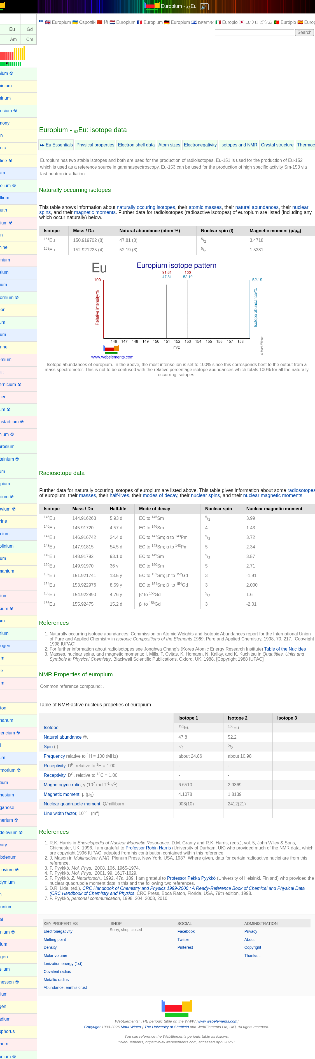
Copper (11, 396)
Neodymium (16, 882)
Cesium (11, 334)
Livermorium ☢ (19, 770)
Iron (8, 695)
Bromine (12, 247)
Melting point (68, 949)
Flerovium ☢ (16, 509)
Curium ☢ (14, 409)
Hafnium (12, 595)
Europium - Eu (185, 6)
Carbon (11, 309)
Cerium (11, 322)
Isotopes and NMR (252, 145)
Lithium (11, 757)
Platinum (12, 1043)
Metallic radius (69, 989)
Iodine (10, 670)
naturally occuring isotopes (159, 207)
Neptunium (14, 906)
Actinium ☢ (15, 73)
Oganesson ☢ (18, 982)
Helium (11, 620)
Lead (9, 745)
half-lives (162, 495)
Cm (42, 39)
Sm (10, 29)
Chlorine (12, 346)
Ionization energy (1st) (76, 973)
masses (130, 495)
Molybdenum (17, 857)
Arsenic (11, 147)
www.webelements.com (224, 1031)
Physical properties (108, 145)
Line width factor (73, 823)
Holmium (13, 633)
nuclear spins (66, 212)
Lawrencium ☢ (18, 732)
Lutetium (12, 782)
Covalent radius (70, 981)
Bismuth (12, 210)
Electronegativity (213, 145)
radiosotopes (66, 495)
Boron (10, 235)
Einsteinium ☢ (18, 459)
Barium (11, 172)
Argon (10, 135)
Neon (9, 894)
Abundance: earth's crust (78, 997)
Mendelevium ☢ (20, 832)
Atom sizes (182, 145)
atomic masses (218, 207)
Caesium (13, 272)
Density (63, 957)
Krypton (11, 708)
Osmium (12, 994)
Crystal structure (290, 145)
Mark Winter (137, 1037)
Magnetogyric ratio (75, 794)
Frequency (67, 766)
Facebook (192, 941)
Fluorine (12, 521)
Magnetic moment (74, 804)
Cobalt (10, 371)
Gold (8, 583)
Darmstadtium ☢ (20, 421)
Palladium (14, 1019)
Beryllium (13, 197)
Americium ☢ (17, 110)
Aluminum (14, 98)
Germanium (15, 571)
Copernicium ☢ (19, 384)
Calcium (12, 284)
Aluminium (14, 85)
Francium (13, 533)
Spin (61, 756)
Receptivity (67, 775)
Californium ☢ (18, 297)
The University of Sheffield (173, 1037)
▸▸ (54, 20)
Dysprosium (15, 446)
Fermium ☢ (15, 496)
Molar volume (68, 965)
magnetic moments (125, 212)
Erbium (11, 471)
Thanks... (256, 965)
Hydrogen (13, 645)
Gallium (11, 558)
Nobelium (13, 969)
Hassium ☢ (15, 608)
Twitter (189, 949)
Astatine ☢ (14, 160)
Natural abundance (76, 747)
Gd (43, 29)
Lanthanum (15, 720)
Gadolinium (15, 546)
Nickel (10, 919)
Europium (13, 483)
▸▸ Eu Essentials (69, 145)
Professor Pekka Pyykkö (204, 888)
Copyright (256, 957)
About (253, 949)
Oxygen (11, 1006)
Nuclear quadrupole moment (85, 813)
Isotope (64, 737)
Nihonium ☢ (16, 932)
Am (26, 39)
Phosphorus (16, 1031)
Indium (10, 658)
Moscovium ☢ (18, 869)
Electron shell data (149, 145)
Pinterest (191, 957)
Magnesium (15, 794)
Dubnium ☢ (15, 434)
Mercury (12, 844)
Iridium (10, 683)
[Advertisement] (183, 80)
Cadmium (13, 260)
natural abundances (270, 207)
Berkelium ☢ (16, 185)
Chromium (14, 359)
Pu (10, 39)
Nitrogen (12, 956)
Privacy (254, 941)
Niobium (12, 944)
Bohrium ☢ (15, 222)
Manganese (15, 807)
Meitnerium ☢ (17, 820)
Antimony (13, 123)
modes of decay (202, 495)
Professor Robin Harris (161, 858)
